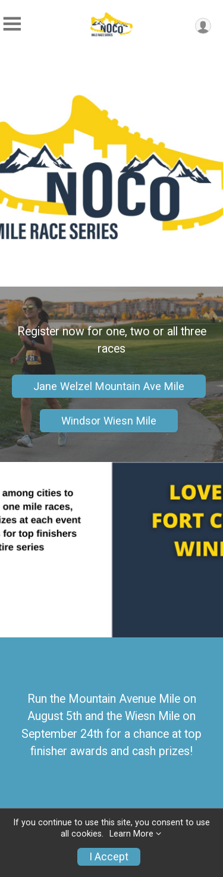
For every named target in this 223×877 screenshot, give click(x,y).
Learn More (131, 834)
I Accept (108, 857)
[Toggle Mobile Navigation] (12, 24)
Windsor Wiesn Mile (108, 420)
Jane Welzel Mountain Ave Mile (108, 386)
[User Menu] (203, 26)
